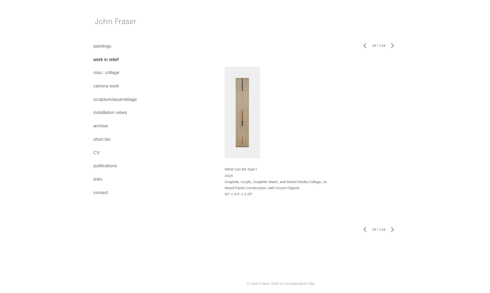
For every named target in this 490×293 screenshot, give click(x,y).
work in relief (106, 59)
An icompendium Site (297, 284)
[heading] (114, 23)
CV (97, 152)
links (98, 179)
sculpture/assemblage (115, 99)
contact (101, 192)
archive (101, 125)
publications (105, 165)
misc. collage (107, 72)
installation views (110, 112)
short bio (102, 139)
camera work (106, 85)
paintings (103, 46)
